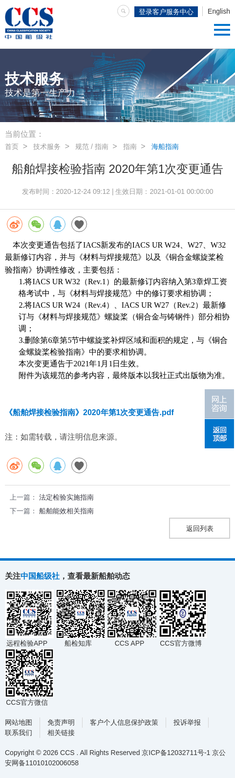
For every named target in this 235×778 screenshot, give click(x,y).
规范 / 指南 (91, 146)
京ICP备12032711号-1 (176, 753)
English (219, 11)
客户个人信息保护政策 (124, 722)
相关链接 (61, 732)
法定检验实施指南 (66, 497)
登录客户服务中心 (166, 12)
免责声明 (61, 722)
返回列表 (200, 528)
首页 (12, 146)
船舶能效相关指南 (66, 511)
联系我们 (18, 732)
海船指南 (165, 146)
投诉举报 (187, 722)
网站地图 (18, 722)
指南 (130, 146)
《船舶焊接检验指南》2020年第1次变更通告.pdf (89, 412)
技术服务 (47, 146)
